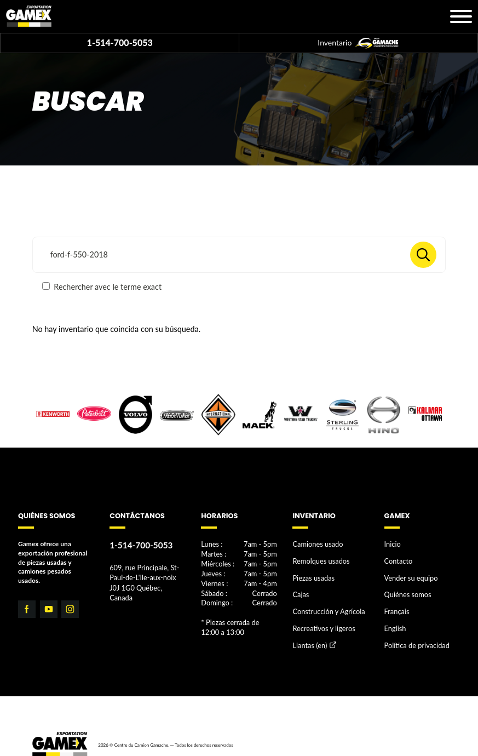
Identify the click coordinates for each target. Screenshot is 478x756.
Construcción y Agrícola (326, 607)
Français (396, 607)
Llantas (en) (308, 639)
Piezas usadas (312, 575)
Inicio (392, 544)
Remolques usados (319, 559)
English (394, 623)
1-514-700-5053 (120, 42)
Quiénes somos (406, 591)
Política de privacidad (415, 638)
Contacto (397, 559)
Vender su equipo (409, 575)
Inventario (358, 43)
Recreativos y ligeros (321, 623)
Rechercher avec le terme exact (102, 286)
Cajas (300, 591)
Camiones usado (315, 544)
